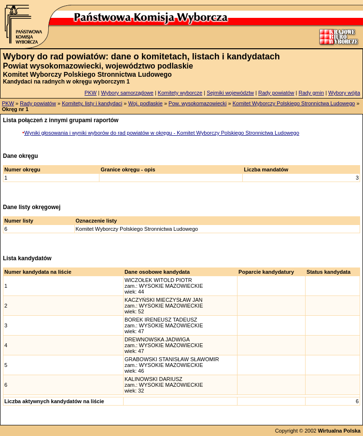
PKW (90, 93)
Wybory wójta (344, 93)
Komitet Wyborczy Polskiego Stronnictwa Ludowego (294, 103)
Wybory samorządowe (127, 93)
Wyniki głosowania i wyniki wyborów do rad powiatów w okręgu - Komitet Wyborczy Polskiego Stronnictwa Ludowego (161, 133)
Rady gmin (311, 93)
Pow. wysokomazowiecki (197, 103)
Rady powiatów (276, 93)
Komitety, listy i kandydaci (92, 103)
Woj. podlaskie (145, 103)
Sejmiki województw (230, 93)
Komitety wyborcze (180, 93)
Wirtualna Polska (339, 431)
